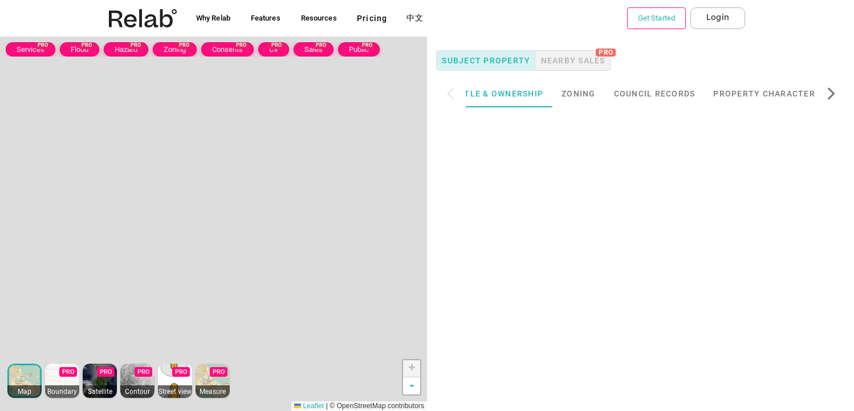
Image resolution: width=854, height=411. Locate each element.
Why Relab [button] (213, 18)
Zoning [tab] (598, 93)
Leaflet (309, 406)
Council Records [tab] (674, 93)
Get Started (656, 18)
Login (717, 17)
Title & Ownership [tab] (519, 93)
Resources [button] (319, 18)
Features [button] (265, 18)
